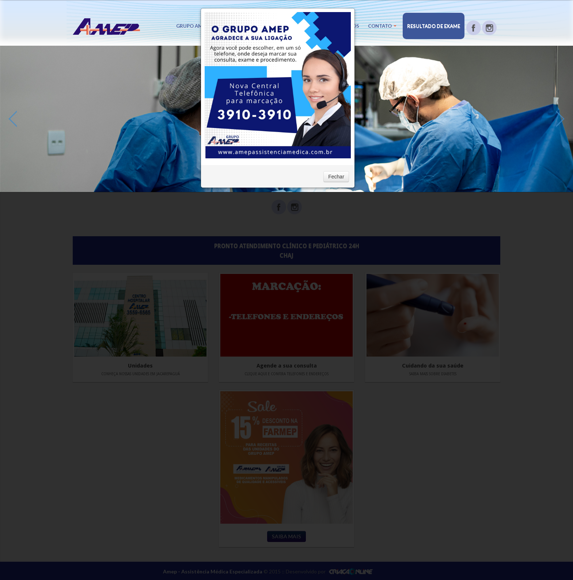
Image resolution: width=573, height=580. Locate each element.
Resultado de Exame (433, 26)
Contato (382, 26)
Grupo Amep (194, 26)
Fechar (336, 177)
